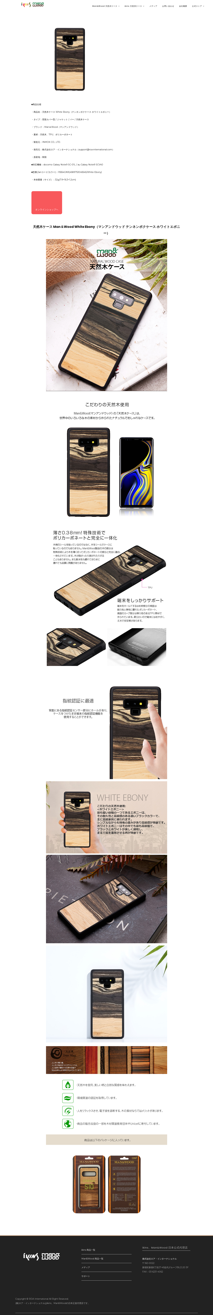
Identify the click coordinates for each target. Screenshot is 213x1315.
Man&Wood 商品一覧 (92, 1258)
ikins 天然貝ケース (133, 6)
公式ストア (197, 6)
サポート (85, 1276)
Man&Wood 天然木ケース (104, 6)
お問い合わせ (168, 6)
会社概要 (183, 6)
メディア (153, 6)
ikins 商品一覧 (88, 1250)
